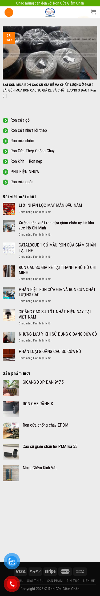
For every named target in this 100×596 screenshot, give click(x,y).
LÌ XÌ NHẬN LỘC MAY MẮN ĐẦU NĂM (50, 205)
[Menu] (9, 12)
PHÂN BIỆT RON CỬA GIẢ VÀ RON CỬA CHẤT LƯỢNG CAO (57, 292)
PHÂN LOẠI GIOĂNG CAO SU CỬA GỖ (50, 351)
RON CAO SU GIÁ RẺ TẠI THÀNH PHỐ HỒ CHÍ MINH (57, 270)
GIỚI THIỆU (35, 581)
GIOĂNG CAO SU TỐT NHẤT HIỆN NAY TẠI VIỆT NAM (55, 314)
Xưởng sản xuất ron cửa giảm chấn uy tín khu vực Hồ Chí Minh (56, 225)
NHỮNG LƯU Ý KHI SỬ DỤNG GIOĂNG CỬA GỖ (58, 334)
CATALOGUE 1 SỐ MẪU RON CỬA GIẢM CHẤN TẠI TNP (57, 248)
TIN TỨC (72, 581)
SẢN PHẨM (55, 581)
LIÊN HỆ (89, 581)
